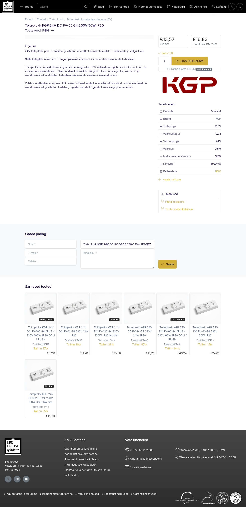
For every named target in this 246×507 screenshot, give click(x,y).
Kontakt (219, 6)
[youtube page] (26, 479)
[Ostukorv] (239, 6)
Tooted (26, 6)
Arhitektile (198, 6)
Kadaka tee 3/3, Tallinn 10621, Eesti (200, 450)
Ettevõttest (11, 461)
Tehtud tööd (119, 6)
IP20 (218, 171)
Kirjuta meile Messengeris (143, 458)
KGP (218, 118)
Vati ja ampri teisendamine (80, 448)
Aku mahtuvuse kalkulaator (82, 459)
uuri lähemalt (204, 69)
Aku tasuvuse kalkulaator (80, 464)
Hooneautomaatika (148, 6)
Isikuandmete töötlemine (57, 493)
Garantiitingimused (144, 493)
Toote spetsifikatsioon (179, 209)
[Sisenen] (231, 6)
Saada (167, 264)
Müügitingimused (88, 493)
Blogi (99, 6)
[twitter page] (17, 479)
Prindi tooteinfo (174, 201)
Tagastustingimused (116, 493)
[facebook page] (8, 479)
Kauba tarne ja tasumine (21, 493)
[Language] (222, 7)
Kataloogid (176, 6)
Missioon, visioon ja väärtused (23, 465)
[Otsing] (59, 6)
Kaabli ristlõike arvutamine (81, 454)
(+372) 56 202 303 (139, 450)
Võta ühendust (136, 440)
